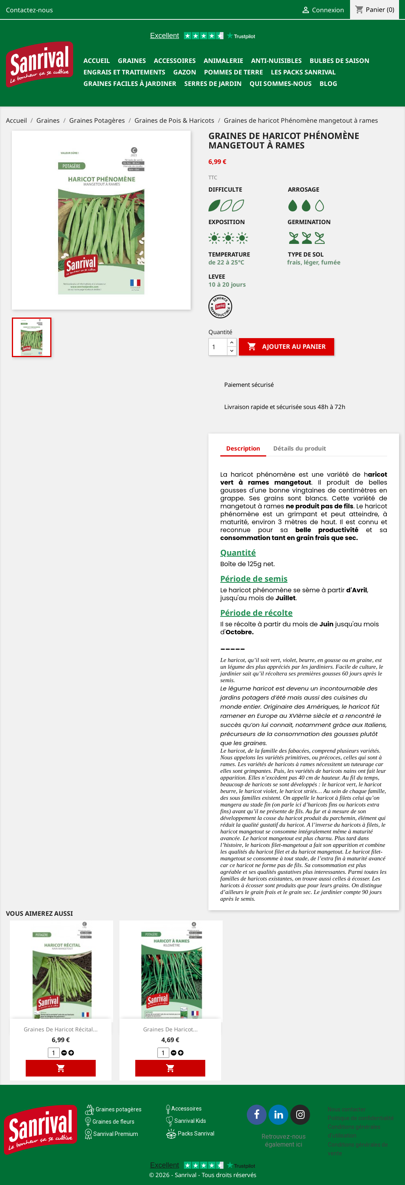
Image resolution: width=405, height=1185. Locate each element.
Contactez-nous (29, 10)
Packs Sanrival (196, 1133)
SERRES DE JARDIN (213, 83)
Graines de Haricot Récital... (61, 1029)
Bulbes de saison (339, 60)
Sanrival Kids (190, 1121)
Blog (328, 83)
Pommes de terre (233, 72)
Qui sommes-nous (281, 83)
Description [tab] (243, 448)
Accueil (96, 60)
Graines (132, 60)
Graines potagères (119, 1109)
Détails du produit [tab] (299, 448)
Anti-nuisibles (276, 60)
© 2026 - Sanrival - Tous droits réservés (202, 1175)
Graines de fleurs (113, 1121)
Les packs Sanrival (303, 72)
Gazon (184, 72)
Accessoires (175, 60)
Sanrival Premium (115, 1134)
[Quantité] (217, 347)
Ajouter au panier (286, 347)
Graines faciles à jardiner (129, 83)
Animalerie (223, 60)
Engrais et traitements (124, 72)
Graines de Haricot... (170, 1029)
